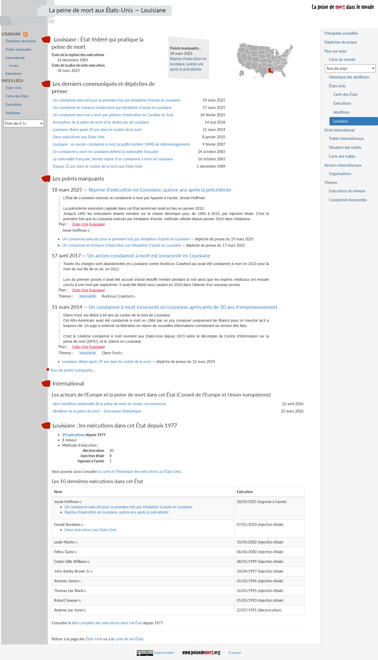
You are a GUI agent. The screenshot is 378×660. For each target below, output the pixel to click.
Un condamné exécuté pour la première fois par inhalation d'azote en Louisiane (116, 100)
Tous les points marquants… (72, 370)
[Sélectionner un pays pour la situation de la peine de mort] (350, 68)
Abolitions (13, 113)
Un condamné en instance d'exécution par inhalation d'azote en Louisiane (112, 107)
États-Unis (94, 639)
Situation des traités (345, 147)
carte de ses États (129, 639)
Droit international (339, 130)
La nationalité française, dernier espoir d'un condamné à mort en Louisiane (113, 159)
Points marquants (19, 49)
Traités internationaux (346, 138)
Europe (13, 65)
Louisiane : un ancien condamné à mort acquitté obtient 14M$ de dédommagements (121, 144)
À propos (235, 652)
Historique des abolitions (349, 77)
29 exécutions (73, 434)
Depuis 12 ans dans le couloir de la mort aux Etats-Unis (97, 166)
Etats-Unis (80, 224)
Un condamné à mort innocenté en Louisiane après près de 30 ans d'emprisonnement (183, 307)
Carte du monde (342, 59)
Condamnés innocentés (348, 200)
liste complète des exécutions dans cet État (107, 623)
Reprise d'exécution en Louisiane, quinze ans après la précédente (188, 63)
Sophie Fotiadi (164, 652)
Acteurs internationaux (342, 165)
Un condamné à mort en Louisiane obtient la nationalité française (105, 151)
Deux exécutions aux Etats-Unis (78, 137)
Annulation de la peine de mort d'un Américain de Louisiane (101, 122)
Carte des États (17, 96)
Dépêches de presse (21, 41)
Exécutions (14, 74)
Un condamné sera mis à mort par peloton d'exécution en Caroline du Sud (113, 115)
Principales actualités (341, 33)
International (15, 58)
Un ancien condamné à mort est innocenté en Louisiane (148, 255)
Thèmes (330, 182)
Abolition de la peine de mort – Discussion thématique (97, 411)
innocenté (88, 296)
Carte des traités (342, 156)
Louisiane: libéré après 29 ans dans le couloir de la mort (97, 129)
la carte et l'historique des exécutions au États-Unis (139, 471)
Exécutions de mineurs (347, 191)
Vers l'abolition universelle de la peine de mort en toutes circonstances (109, 404)
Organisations (340, 173)
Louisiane (97, 224)
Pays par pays (335, 51)
